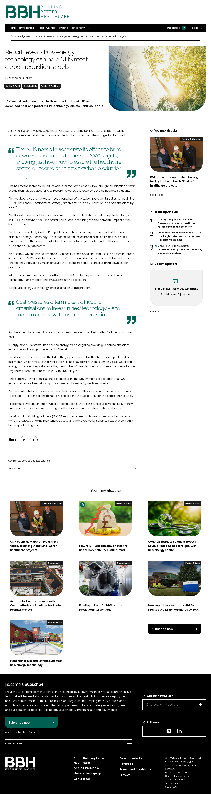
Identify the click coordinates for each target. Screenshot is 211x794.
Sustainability (30, 86)
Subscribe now (162, 629)
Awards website (131, 758)
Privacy (125, 774)
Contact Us (82, 779)
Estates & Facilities (50, 86)
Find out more (14, 743)
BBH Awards (47, 28)
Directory (78, 28)
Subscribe (176, 28)
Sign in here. (34, 732)
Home (12, 28)
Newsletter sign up (87, 773)
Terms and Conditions (135, 769)
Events (63, 28)
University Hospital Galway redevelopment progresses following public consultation (180, 249)
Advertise (127, 763)
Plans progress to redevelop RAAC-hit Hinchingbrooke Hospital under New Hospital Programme (180, 236)
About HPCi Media (86, 768)
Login (195, 28)
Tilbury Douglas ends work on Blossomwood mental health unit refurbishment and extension (177, 223)
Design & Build (13, 86)
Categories (26, 28)
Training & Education (191, 139)
